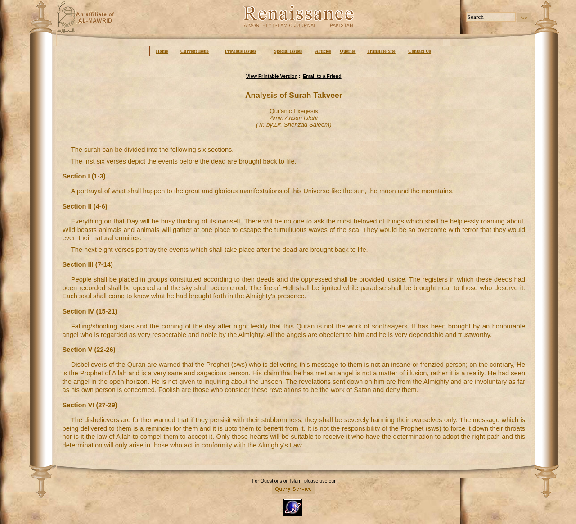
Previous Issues (240, 51)
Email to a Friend (322, 76)
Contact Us (419, 51)
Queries (348, 51)
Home (162, 51)
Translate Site (381, 51)
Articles (323, 51)
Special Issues (288, 51)
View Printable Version (271, 76)
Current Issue (194, 51)
